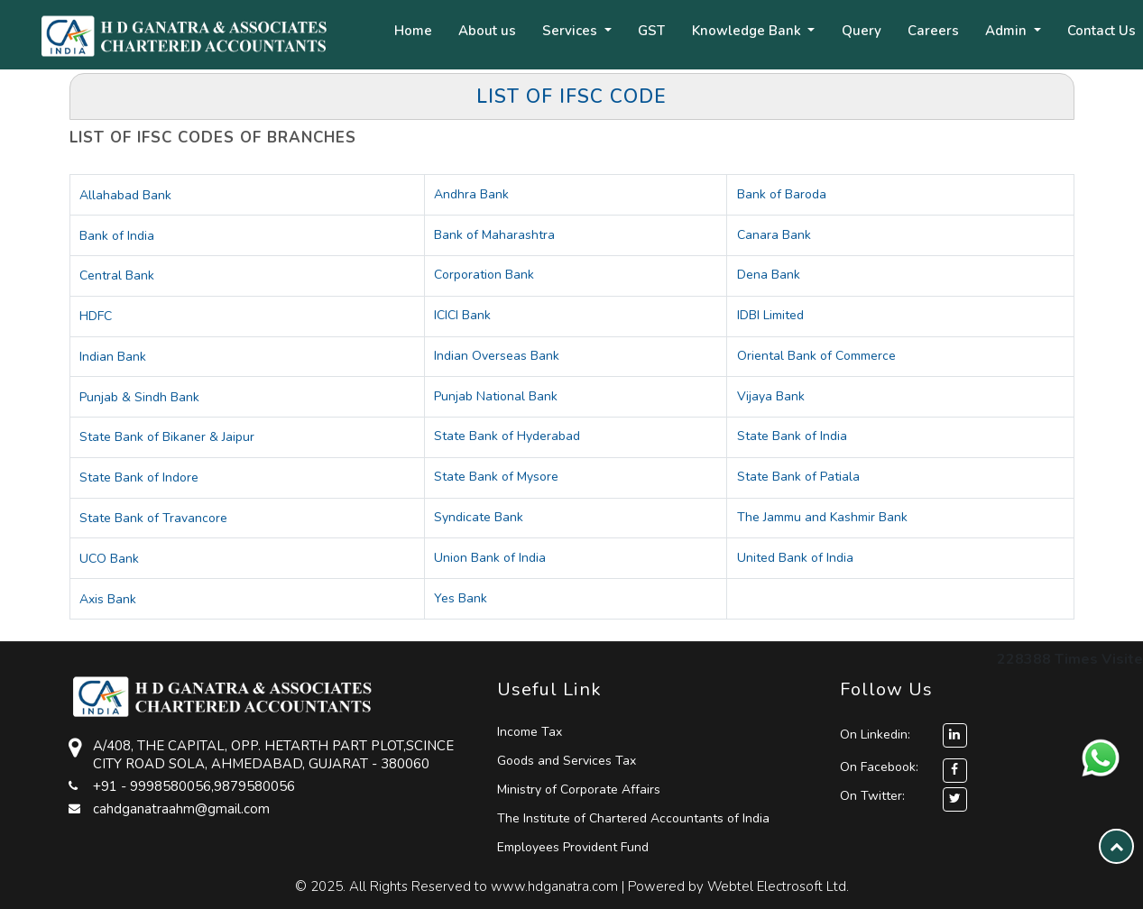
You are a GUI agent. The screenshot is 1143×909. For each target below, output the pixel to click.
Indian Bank (112, 356)
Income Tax (529, 731)
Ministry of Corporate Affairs (578, 789)
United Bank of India (795, 557)
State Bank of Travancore (153, 518)
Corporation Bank (484, 274)
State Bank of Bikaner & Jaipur (166, 436)
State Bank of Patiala (798, 476)
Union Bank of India (490, 557)
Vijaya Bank (771, 396)
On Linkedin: (903, 734)
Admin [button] (1007, 31)
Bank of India (116, 235)
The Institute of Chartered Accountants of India (633, 818)
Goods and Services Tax (566, 760)
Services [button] (571, 31)
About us (487, 31)
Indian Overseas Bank (496, 355)
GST (651, 31)
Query (861, 31)
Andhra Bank (471, 194)
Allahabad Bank (125, 195)
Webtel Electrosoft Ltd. (778, 886)
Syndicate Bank (478, 517)
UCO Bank (109, 558)
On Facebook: (879, 767)
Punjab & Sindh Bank (139, 397)
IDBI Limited (770, 315)
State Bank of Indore (138, 477)
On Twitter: (872, 795)
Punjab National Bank (496, 396)
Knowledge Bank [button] (748, 31)
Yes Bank (460, 598)
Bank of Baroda (781, 194)
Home (413, 31)
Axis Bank (107, 599)
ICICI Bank (462, 315)
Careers (933, 31)
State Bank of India (792, 436)
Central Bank (116, 275)
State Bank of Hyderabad (507, 436)
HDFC (95, 316)
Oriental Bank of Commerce (816, 355)
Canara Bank (774, 234)
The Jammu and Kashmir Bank (822, 517)
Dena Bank (768, 274)
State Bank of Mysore (496, 476)
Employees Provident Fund (573, 847)
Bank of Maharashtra (494, 234)
